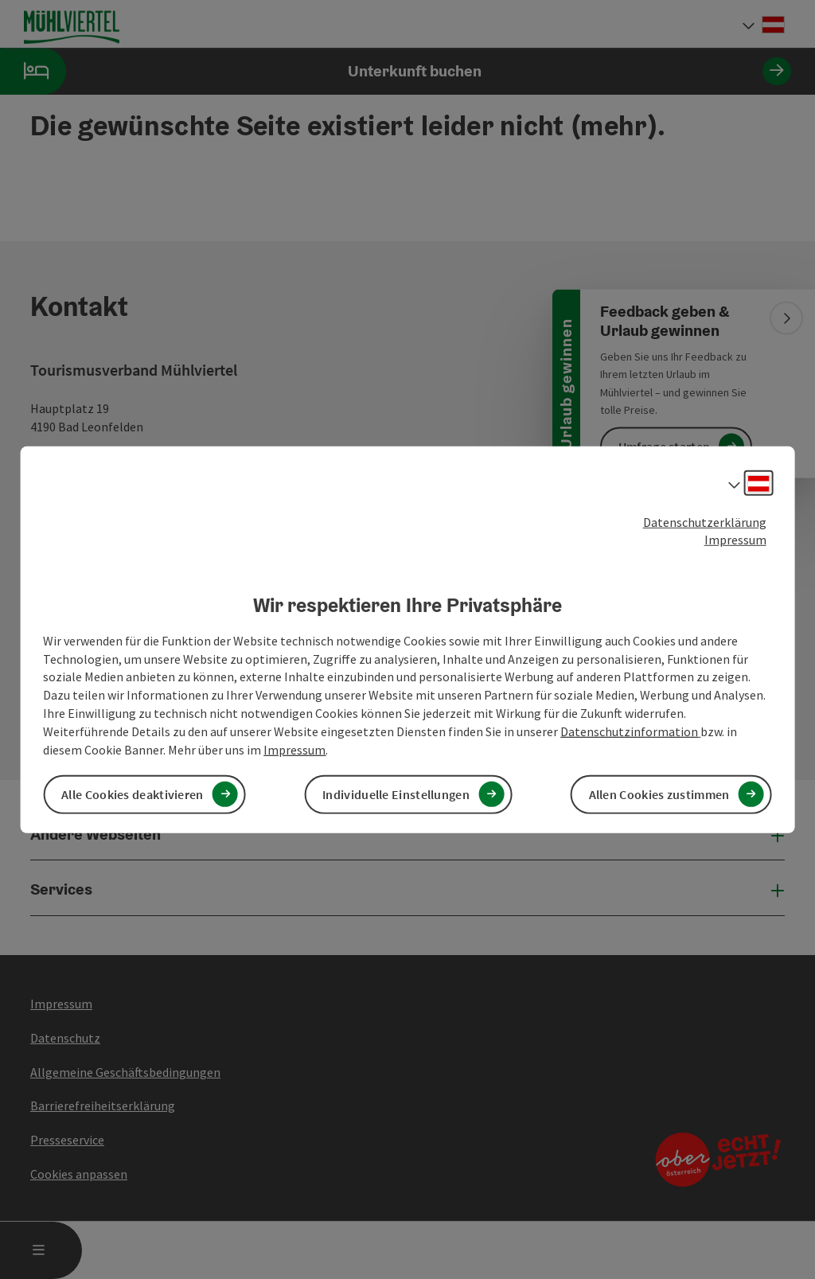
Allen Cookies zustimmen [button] (659, 794)
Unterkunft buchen (395, 71)
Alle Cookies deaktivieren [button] (132, 794)
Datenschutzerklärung (704, 521)
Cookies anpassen (78, 1174)
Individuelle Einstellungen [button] (396, 794)
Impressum (735, 540)
